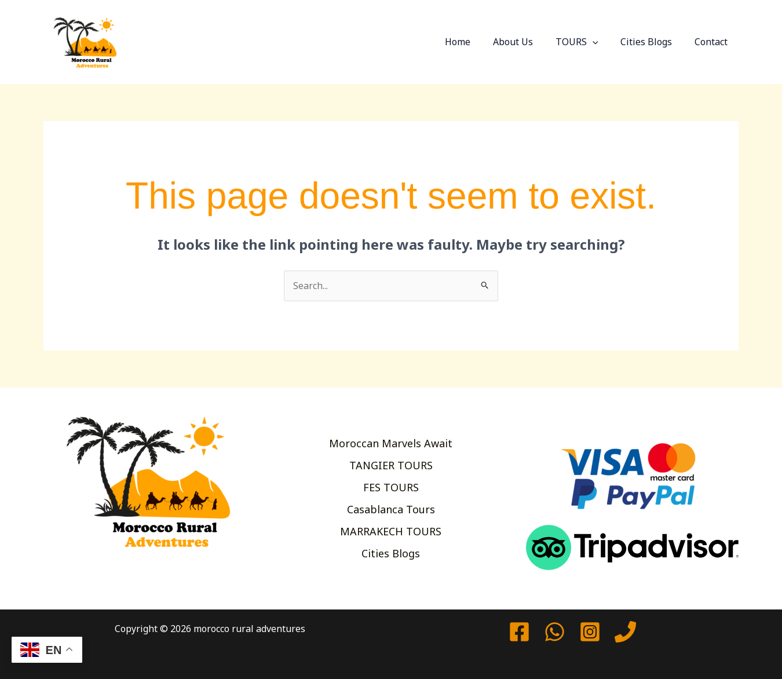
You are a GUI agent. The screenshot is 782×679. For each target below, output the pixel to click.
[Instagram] (590, 632)
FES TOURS (391, 487)
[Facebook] (519, 632)
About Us (526, 41)
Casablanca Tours (391, 510)
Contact (712, 41)
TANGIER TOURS (391, 464)
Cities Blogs (652, 41)
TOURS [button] (586, 41)
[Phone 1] (625, 632)
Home (475, 41)
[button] (602, 41)
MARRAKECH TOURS (390, 532)
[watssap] (554, 632)
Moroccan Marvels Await (390, 441)
